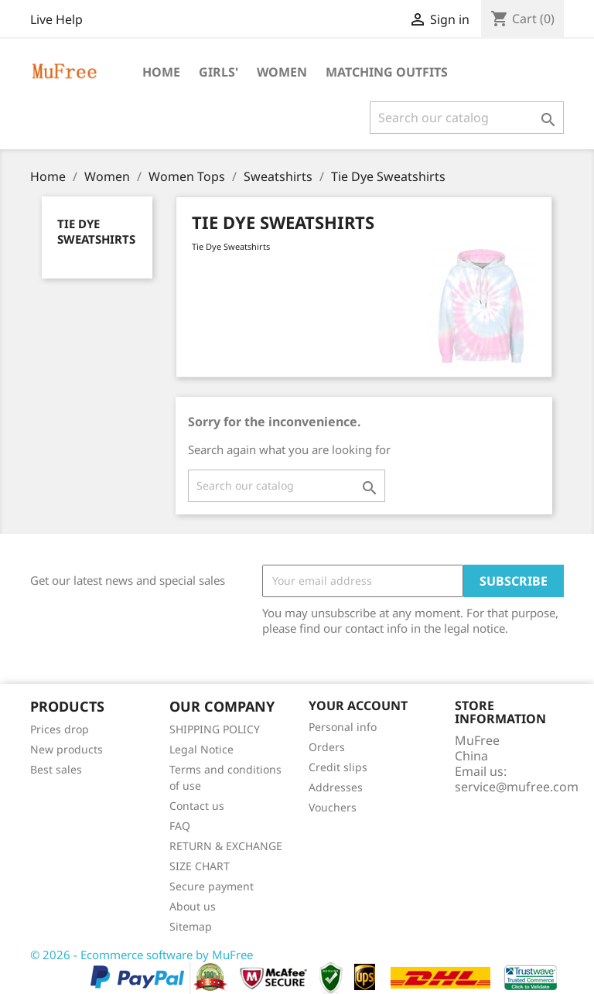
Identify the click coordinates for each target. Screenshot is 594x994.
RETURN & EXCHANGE (225, 846)
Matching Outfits (387, 71)
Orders (327, 747)
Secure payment (211, 886)
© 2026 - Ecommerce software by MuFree (141, 954)
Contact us (196, 805)
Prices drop (59, 729)
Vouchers (333, 807)
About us (192, 906)
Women (282, 71)
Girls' (218, 71)
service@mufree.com (517, 786)
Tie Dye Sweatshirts (96, 231)
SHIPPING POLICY (214, 729)
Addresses (336, 787)
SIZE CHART (199, 866)
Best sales (56, 769)
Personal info (343, 726)
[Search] (467, 117)
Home (161, 71)
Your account (358, 705)
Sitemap (190, 926)
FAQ (179, 825)
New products (66, 749)
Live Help (56, 19)
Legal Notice (201, 749)
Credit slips (338, 767)
